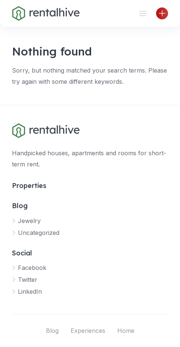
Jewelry (29, 221)
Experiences (88, 330)
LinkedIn (30, 291)
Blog (52, 330)
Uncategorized (38, 232)
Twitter (27, 279)
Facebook (32, 267)
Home (125, 330)
